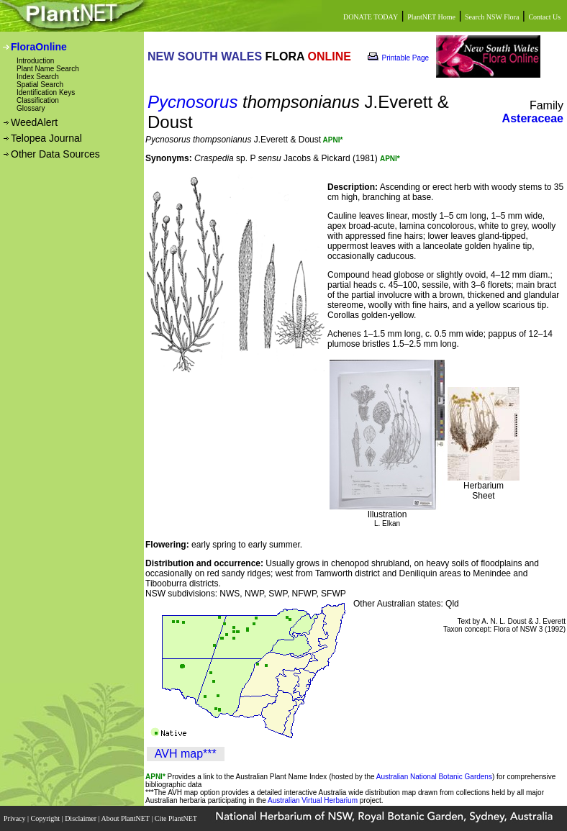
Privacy (15, 818)
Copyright (46, 818)
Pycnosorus (192, 102)
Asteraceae (532, 118)
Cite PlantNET (177, 818)
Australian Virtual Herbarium (313, 800)
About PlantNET (126, 818)
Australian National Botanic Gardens (434, 777)
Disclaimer (81, 818)
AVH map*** (186, 754)
